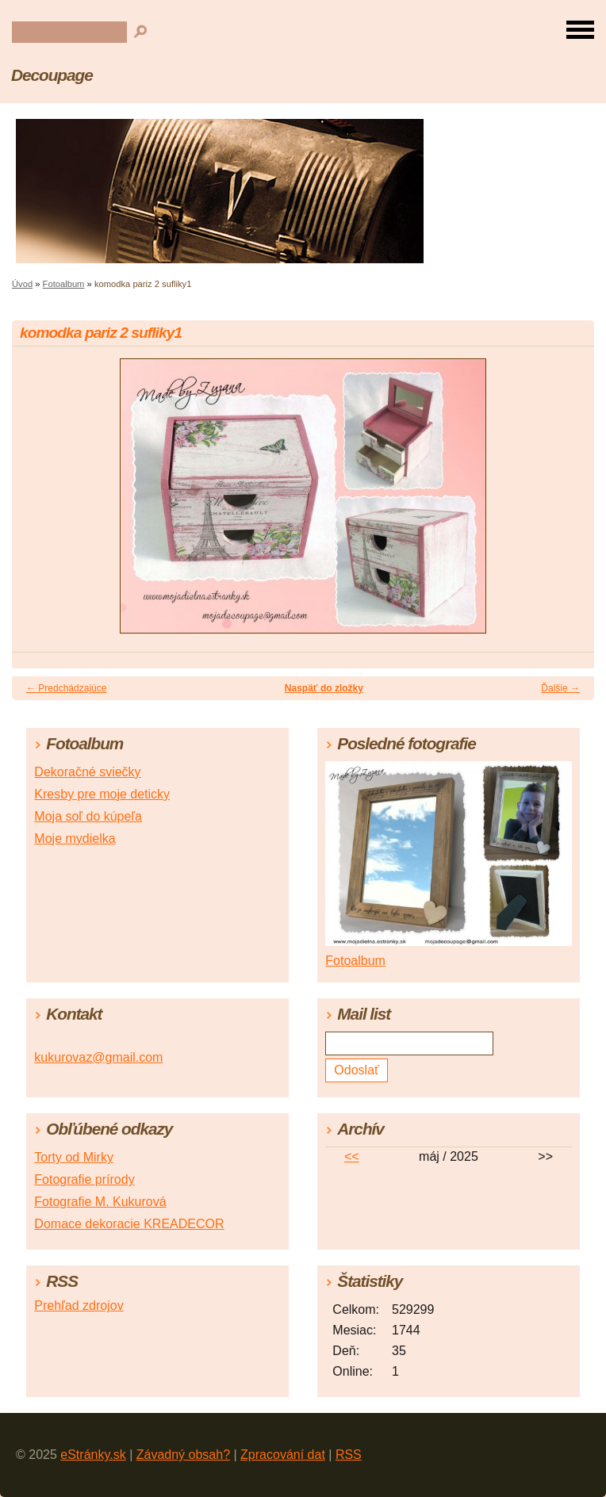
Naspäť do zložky (324, 688)
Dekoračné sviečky (87, 772)
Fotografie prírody (84, 1179)
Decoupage (52, 75)
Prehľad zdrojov (78, 1305)
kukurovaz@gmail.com (98, 1057)
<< (351, 1156)
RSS (349, 1454)
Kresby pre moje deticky (102, 794)
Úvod (22, 284)
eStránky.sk (92, 1454)
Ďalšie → (560, 688)
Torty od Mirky (73, 1157)
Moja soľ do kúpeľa (88, 816)
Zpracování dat (282, 1454)
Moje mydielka (74, 838)
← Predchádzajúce (66, 688)
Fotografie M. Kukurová (100, 1201)
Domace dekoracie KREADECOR (129, 1224)
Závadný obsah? (183, 1454)
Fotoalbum (64, 284)
